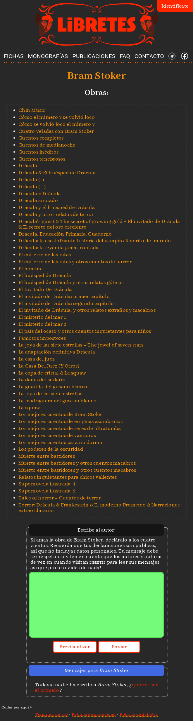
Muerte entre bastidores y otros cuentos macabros (77, 463)
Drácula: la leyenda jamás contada (58, 247)
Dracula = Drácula (39, 193)
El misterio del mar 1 (42, 317)
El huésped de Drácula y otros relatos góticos (70, 282)
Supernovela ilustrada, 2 (47, 491)
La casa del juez (36, 359)
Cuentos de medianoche (46, 145)
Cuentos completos (40, 138)
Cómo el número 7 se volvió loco (56, 117)
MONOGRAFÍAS (48, 56)
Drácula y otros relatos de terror (56, 214)
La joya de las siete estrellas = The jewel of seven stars (80, 345)
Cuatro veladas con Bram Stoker (56, 131)
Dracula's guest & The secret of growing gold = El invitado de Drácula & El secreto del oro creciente (99, 224)
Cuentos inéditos (38, 152)
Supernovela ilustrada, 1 (46, 484)
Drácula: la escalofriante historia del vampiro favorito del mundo (94, 240)
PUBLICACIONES (94, 56)
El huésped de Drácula (44, 275)
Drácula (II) (32, 186)
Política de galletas (139, 714)
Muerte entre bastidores (46, 456)
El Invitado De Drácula (45, 289)
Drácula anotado (38, 200)
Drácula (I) (31, 179)
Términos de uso (51, 714)
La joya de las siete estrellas (50, 393)
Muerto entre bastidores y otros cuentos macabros (77, 470)
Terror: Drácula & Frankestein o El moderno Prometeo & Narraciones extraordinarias (99, 507)
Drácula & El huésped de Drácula (57, 172)
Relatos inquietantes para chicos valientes (67, 477)
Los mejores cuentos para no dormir (60, 442)
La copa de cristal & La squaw (52, 373)
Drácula (27, 165)
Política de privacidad (94, 714)
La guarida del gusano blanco (52, 386)
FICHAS (14, 56)
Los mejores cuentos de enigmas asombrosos (70, 421)
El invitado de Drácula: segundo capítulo (66, 303)
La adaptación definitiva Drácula (56, 352)
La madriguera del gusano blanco (57, 400)
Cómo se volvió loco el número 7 (56, 124)
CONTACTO (149, 56)
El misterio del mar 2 (42, 324)
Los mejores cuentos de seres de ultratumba (69, 428)
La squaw (29, 407)
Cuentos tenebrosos (42, 159)
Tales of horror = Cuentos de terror (59, 498)
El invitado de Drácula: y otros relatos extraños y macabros (87, 310)
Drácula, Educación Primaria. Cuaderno (65, 234)
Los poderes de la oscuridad (50, 449)
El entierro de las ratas (44, 254)
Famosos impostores (42, 338)
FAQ (125, 56)
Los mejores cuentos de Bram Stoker (61, 414)
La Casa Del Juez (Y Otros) (49, 366)
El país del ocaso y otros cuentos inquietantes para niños (84, 331)
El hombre (30, 268)
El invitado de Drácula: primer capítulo (64, 296)
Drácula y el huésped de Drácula (56, 207)
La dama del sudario (42, 379)
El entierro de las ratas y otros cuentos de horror (75, 261)
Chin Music (31, 110)
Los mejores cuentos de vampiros (57, 435)
